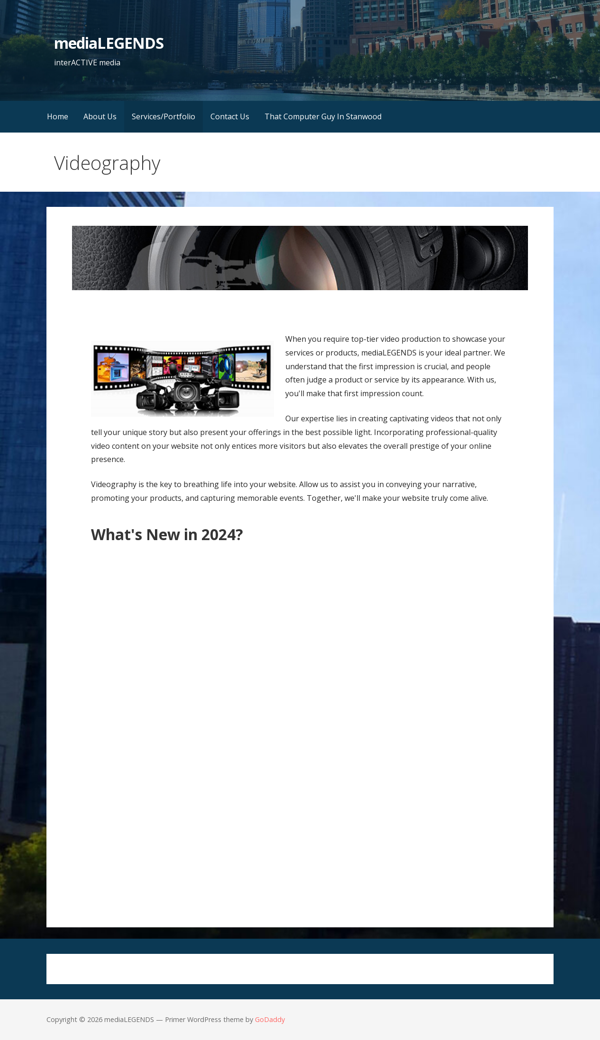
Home (57, 116)
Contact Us (229, 116)
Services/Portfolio (163, 116)
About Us (100, 116)
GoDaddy (270, 1019)
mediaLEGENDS (108, 43)
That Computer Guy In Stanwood (323, 116)
